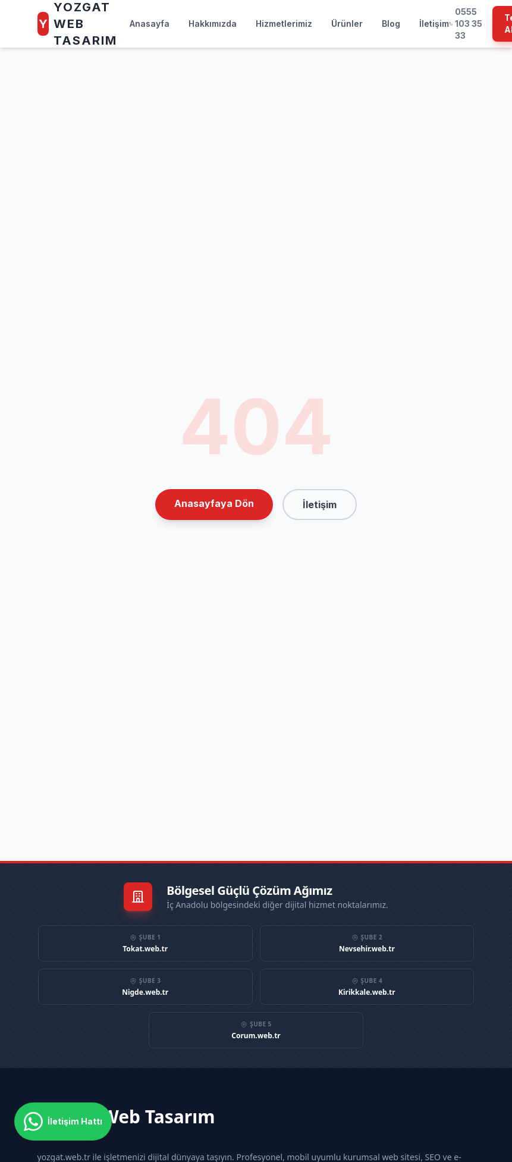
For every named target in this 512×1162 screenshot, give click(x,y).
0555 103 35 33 (466, 23)
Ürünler (347, 23)
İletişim (434, 23)
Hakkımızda (213, 23)
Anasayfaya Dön (214, 503)
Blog (391, 23)
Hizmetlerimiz (284, 23)
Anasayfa (149, 23)
